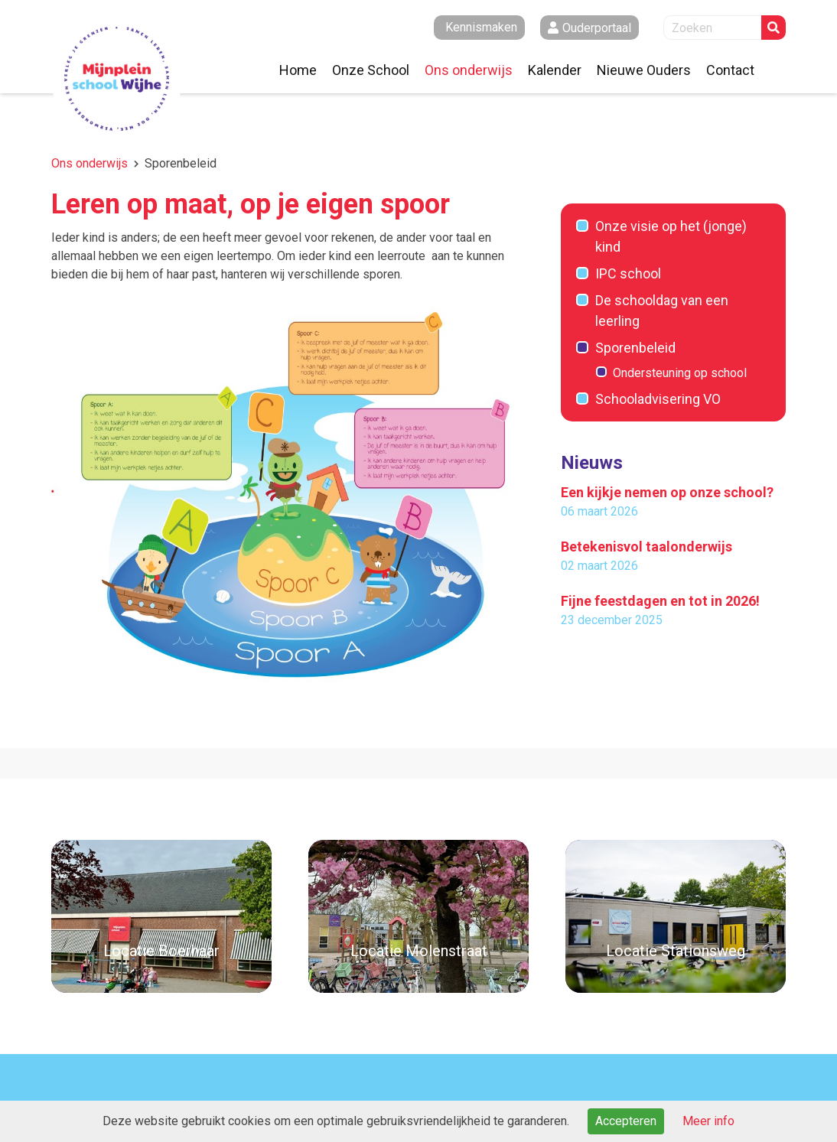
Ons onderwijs (89, 163)
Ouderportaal (596, 28)
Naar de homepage (116, 78)
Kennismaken (481, 27)
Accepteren (625, 1121)
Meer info (708, 1121)
